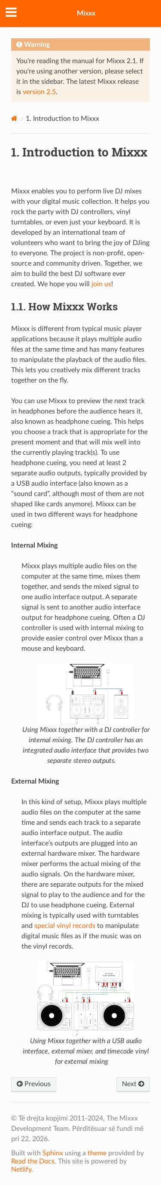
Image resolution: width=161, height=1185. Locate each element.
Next (133, 1084)
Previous (34, 1084)
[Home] (14, 118)
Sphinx (53, 1153)
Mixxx (86, 13)
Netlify (21, 1169)
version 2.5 (39, 92)
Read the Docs (33, 1161)
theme (97, 1153)
